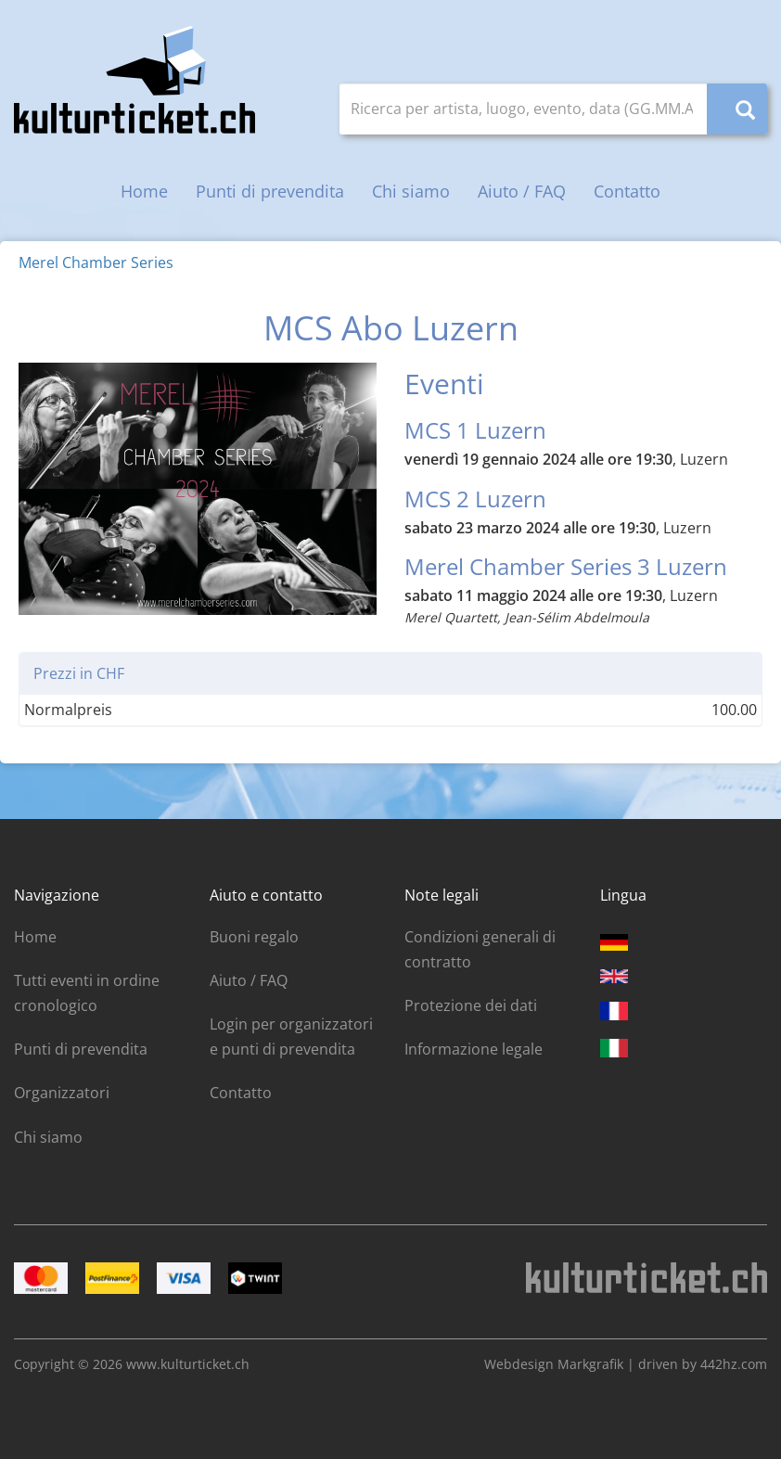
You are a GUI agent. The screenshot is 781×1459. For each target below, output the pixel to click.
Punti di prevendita (270, 191)
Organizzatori (61, 1092)
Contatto (627, 191)
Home (144, 191)
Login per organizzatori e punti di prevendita (291, 1036)
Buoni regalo (254, 937)
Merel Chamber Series (96, 262)
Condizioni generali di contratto (480, 949)
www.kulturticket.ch (188, 1364)
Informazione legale (473, 1049)
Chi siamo (411, 191)
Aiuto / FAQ (522, 191)
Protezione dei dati (470, 1005)
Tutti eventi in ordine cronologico (87, 993)
